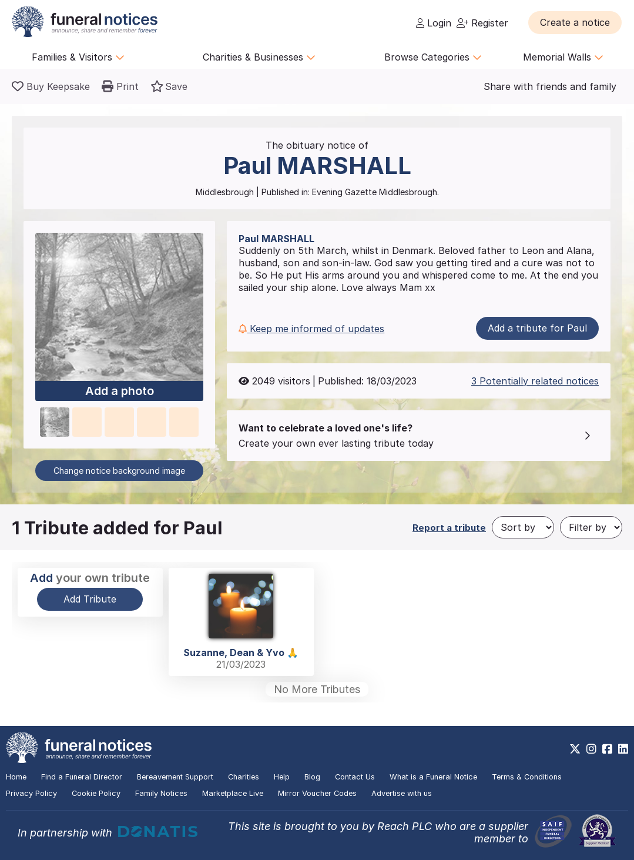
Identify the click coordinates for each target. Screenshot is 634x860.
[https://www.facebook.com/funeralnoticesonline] (607, 749)
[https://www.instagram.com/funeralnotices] (591, 749)
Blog (312, 776)
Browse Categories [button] (433, 57)
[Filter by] (591, 527)
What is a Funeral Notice (433, 776)
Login (433, 23)
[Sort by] (523, 527)
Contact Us (355, 776)
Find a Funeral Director (81, 776)
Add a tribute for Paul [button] (537, 328)
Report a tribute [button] (449, 527)
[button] (575, 22)
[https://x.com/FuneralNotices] (575, 749)
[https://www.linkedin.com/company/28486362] (623, 749)
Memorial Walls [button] (563, 57)
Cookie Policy (96, 793)
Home (16, 776)
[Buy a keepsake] (51, 86)
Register (482, 23)
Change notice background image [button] (119, 471)
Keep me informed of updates (311, 328)
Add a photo (119, 391)
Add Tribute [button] (89, 599)
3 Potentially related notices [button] (535, 381)
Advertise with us (401, 793)
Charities (243, 776)
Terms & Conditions (527, 776)
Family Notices (161, 793)
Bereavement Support (175, 776)
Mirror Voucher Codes (317, 793)
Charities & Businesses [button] (259, 57)
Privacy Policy (31, 793)
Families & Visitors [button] (78, 57)
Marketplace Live (232, 793)
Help (282, 776)
